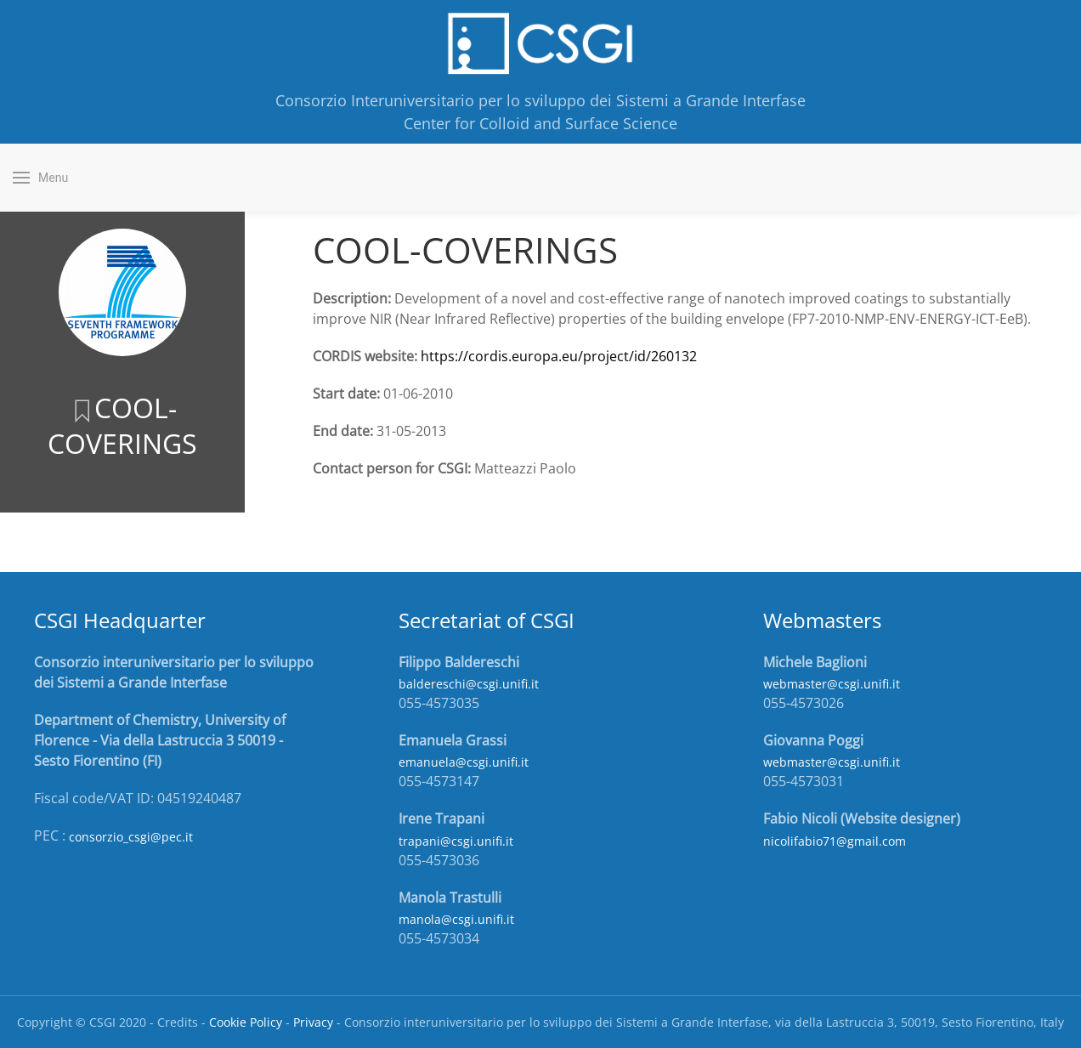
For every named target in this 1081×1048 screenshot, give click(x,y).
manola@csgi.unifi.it (456, 919)
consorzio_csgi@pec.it (131, 837)
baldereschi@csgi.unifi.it (469, 684)
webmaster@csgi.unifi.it (831, 684)
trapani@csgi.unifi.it (456, 841)
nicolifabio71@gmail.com (834, 841)
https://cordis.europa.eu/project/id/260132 (559, 356)
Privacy (313, 1022)
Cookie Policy (245, 1022)
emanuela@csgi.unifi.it (464, 762)
